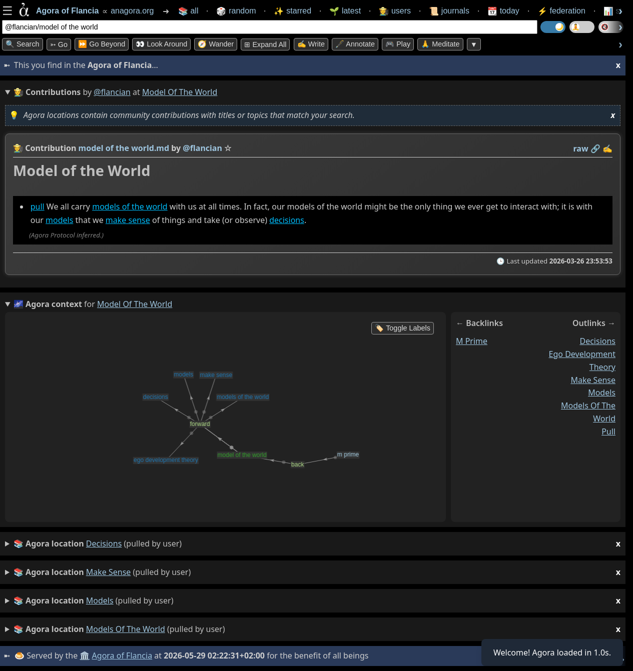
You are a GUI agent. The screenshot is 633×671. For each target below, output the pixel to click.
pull (38, 206)
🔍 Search (23, 44)
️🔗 (595, 148)
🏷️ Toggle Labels (402, 328)
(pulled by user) (317, 543)
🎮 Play (397, 44)
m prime (471, 341)
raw (580, 148)
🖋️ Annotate (355, 44)
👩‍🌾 (18, 148)
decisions (286, 220)
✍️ (607, 148)
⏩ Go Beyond (101, 44)
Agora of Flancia (122, 655)
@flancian (112, 92)
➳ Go (59, 44)
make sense (128, 220)
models (59, 220)
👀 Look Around (161, 44)
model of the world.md (124, 148)
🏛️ (85, 655)
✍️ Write (311, 44)
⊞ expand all (265, 44)
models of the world (129, 206)
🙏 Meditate (440, 44)
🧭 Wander (216, 44)
